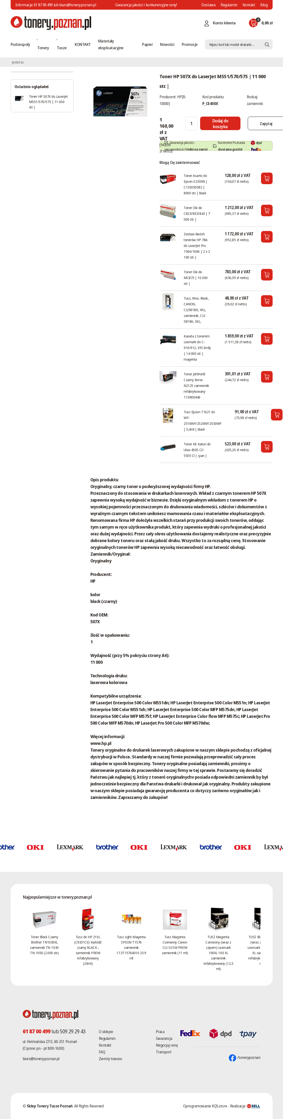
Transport (164, 1052)
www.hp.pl (100, 743)
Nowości (167, 44)
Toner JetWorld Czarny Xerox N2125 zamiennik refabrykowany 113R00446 (196, 385)
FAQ (102, 1052)
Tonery (43, 47)
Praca (160, 1031)
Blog (264, 4)
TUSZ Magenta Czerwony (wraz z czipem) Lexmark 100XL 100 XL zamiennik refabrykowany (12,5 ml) (218, 952)
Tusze (61, 47)
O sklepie (106, 1031)
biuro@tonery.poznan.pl (41, 1058)
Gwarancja (164, 1038)
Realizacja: (245, 1106)
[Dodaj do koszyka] (220, 123)
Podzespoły (20, 44)
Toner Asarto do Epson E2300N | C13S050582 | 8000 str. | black (195, 184)
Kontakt (249, 4)
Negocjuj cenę (167, 1045)
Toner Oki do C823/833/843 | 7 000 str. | (197, 213)
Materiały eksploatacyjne (110, 44)
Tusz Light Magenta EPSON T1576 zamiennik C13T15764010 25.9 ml (131, 947)
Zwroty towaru (110, 1058)
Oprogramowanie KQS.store (205, 1106)
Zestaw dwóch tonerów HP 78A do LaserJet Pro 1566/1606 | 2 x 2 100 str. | (197, 245)
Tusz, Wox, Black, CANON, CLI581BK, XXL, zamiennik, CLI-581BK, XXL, (196, 310)
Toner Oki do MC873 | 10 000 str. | (196, 277)
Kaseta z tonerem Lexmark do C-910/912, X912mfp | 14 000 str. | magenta (197, 348)
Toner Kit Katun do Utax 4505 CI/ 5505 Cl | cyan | (197, 449)
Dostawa (208, 4)
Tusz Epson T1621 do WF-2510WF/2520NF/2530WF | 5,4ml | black (202, 420)
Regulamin (229, 4)
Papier (147, 44)
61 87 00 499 (43, 4)
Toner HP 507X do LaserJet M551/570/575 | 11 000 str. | (48, 101)
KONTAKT (83, 44)
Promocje (190, 44)
